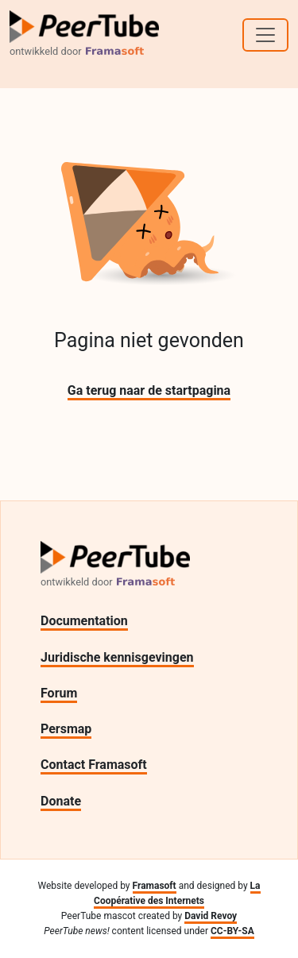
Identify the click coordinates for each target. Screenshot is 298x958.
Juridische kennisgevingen (117, 657)
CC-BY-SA (232, 931)
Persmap (66, 728)
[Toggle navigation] (265, 35)
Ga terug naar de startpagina (149, 390)
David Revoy (210, 915)
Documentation (84, 620)
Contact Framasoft (94, 764)
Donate (61, 801)
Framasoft (154, 885)
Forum (59, 693)
